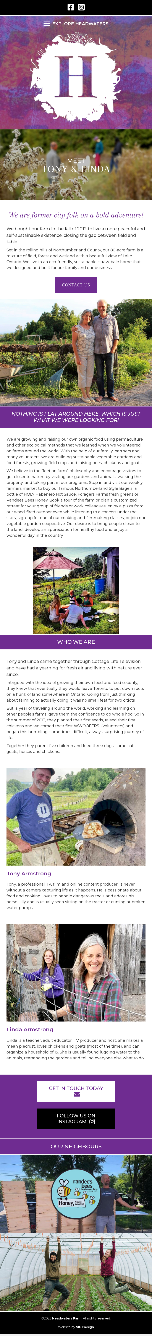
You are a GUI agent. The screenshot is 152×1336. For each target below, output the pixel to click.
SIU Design (85, 1327)
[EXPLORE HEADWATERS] (76, 23)
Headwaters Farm (66, 1318)
